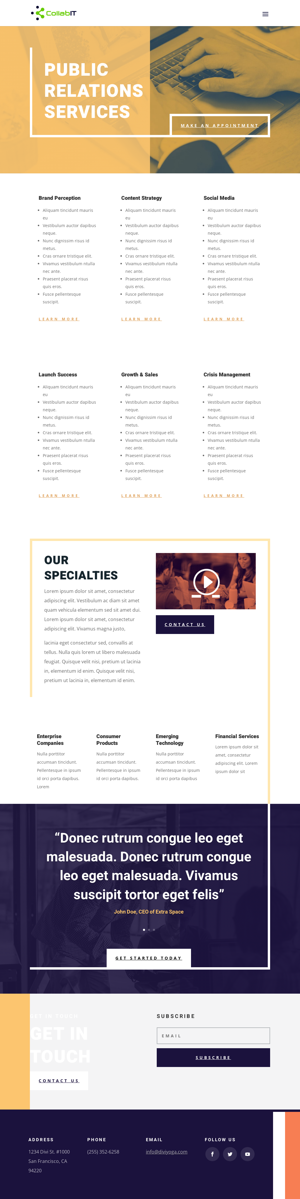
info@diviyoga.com (167, 1152)
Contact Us (185, 624)
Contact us (59, 1080)
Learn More (59, 319)
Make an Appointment (220, 125)
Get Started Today (148, 958)
